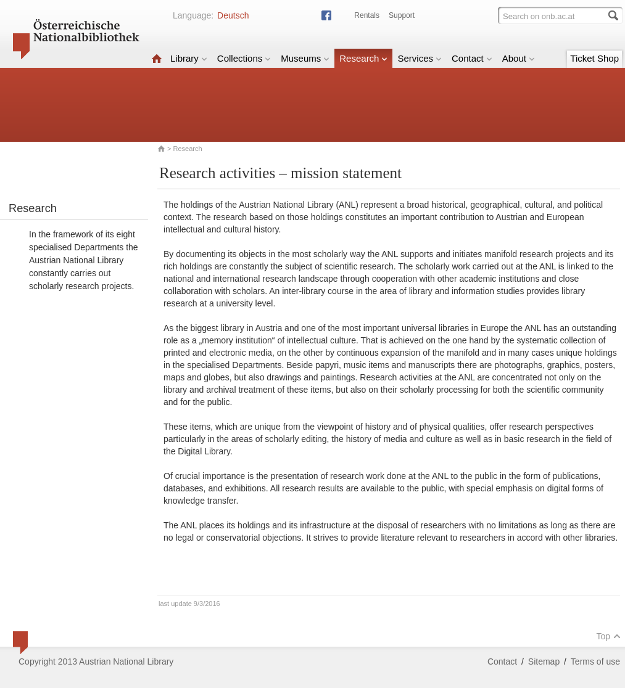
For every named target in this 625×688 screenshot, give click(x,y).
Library (188, 58)
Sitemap (544, 661)
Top (608, 636)
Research (363, 58)
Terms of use (595, 661)
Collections (244, 58)
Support (402, 15)
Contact (472, 58)
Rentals (366, 15)
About (518, 58)
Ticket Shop (594, 58)
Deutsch (233, 15)
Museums (305, 58)
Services (419, 58)
